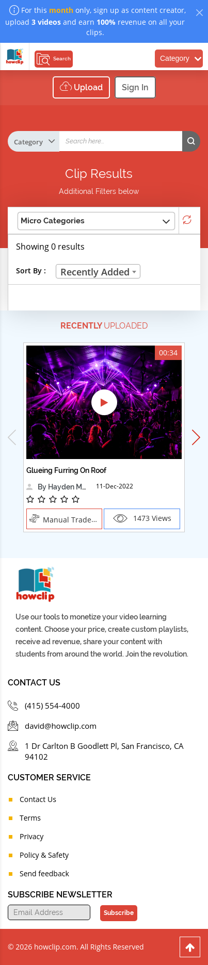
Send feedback (44, 873)
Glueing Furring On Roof (66, 470)
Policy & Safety (44, 855)
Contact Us (38, 799)
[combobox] (98, 271)
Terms (30, 818)
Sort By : (31, 270)
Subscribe (119, 913)
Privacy (31, 836)
